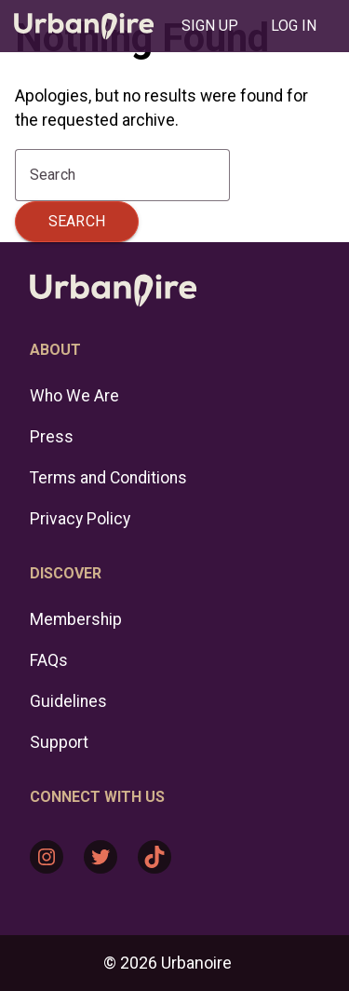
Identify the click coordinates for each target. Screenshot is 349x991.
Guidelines (68, 701)
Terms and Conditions (108, 477)
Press (52, 437)
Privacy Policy (80, 518)
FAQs (49, 660)
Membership (76, 619)
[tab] (209, 26)
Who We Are (74, 396)
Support (59, 742)
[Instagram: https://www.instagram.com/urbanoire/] (46, 857)
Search (76, 221)
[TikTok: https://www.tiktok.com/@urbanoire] (154, 857)
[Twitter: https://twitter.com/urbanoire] (100, 857)
